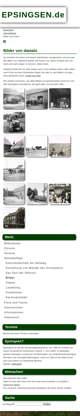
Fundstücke (14, 292)
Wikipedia (16, 364)
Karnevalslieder (17, 297)
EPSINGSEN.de (33, 14)
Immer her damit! (11, 384)
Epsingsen (8, 30)
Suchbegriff (8, 404)
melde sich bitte (33, 75)
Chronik (9, 248)
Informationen (14, 312)
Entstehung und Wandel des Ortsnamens (34, 268)
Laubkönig (13, 287)
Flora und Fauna (15, 302)
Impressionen (13, 307)
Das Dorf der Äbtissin (21, 272)
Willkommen (12, 243)
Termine (9, 253)
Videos (10, 282)
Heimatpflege (9, 33)
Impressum (12, 317)
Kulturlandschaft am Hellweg (26, 263)
